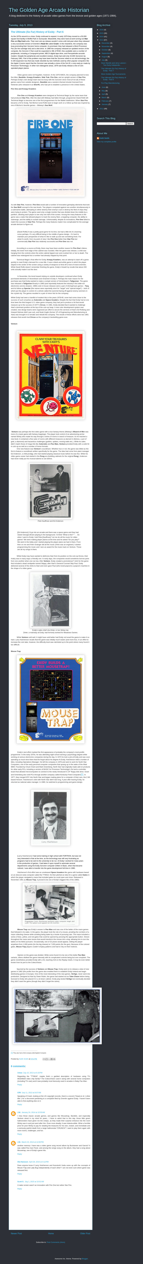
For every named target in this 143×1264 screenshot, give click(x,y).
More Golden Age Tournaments (113, 74)
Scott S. (20, 1182)
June (104, 87)
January (105, 104)
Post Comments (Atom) (56, 1242)
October (105, 50)
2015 (102, 33)
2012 (102, 109)
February (105, 101)
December (106, 43)
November (106, 46)
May (103, 91)
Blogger (85, 1259)
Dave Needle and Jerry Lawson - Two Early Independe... (114, 64)
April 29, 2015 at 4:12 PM (39, 1162)
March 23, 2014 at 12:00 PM (33, 1142)
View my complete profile (106, 142)
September (106, 53)
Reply (19, 1085)
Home (51, 1233)
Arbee (19, 1073)
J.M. (19, 1112)
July (103, 60)
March (104, 97)
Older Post (85, 1233)
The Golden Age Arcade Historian (49, 10)
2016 (102, 30)
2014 (102, 37)
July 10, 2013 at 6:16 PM (32, 1073)
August (105, 57)
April (104, 94)
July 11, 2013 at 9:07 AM (31, 1093)
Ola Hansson (22, 1162)
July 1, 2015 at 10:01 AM (34, 1182)
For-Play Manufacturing (110, 83)
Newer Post (16, 1233)
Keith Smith (24, 1059)
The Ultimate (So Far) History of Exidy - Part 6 (113, 79)
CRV (19, 1093)
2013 (102, 40)
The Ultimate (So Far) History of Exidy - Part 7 (113, 69)
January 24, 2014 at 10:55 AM (33, 1112)
